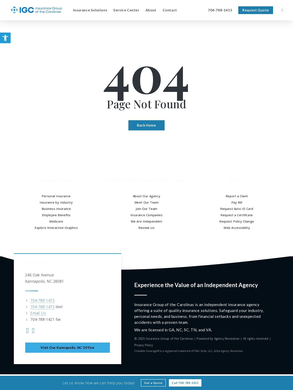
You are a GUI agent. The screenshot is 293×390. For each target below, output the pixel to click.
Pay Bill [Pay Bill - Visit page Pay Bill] (236, 202)
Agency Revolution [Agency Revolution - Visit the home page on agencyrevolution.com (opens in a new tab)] (227, 338)
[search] (282, 10)
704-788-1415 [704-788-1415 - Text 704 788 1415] (42, 306)
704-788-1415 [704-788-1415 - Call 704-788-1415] (42, 300)
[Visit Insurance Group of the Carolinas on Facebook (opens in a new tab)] (27, 331)
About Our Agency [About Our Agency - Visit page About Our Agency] (146, 196)
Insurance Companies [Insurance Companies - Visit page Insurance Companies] (146, 215)
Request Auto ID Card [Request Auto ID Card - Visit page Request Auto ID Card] (236, 209)
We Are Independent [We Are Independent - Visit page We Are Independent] (146, 221)
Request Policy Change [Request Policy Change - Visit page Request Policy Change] (236, 221)
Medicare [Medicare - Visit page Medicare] (56, 221)
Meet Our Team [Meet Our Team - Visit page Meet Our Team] (146, 202)
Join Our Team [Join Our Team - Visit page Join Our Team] (146, 209)
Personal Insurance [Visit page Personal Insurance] (56, 196)
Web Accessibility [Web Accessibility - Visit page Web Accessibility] (237, 228)
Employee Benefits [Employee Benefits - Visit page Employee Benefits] (56, 215)
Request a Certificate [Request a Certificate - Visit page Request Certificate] (237, 215)
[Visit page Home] (36, 10)
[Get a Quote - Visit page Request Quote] (153, 383)
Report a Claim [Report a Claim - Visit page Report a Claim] (237, 196)
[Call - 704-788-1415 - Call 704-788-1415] (185, 383)
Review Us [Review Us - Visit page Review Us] (146, 228)
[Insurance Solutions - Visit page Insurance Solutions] (90, 10)
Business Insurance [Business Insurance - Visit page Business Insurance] (56, 209)
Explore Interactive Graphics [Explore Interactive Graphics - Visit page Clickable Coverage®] (56, 228)
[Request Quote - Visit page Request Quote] (255, 10)
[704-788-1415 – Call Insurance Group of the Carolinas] (220, 10)
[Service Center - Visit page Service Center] (126, 10)
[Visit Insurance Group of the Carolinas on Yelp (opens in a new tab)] (33, 331)
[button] (5, 38)
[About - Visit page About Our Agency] (150, 10)
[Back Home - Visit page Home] (146, 125)
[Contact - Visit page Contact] (170, 10)
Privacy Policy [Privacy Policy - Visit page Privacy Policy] (143, 345)
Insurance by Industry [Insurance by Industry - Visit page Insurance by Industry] (56, 202)
